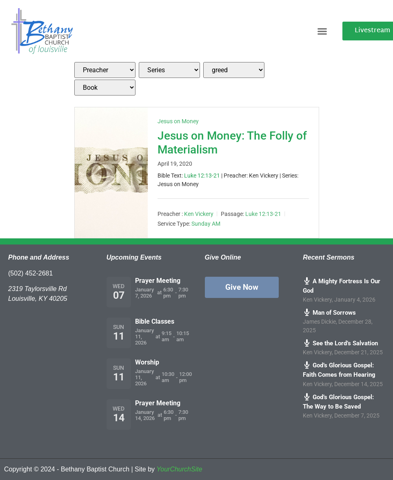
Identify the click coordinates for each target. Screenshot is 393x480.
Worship (147, 362)
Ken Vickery (198, 214)
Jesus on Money (178, 121)
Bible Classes (154, 321)
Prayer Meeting (157, 280)
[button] (322, 31)
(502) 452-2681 (30, 273)
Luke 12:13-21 (202, 175)
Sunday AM (205, 223)
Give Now (241, 287)
